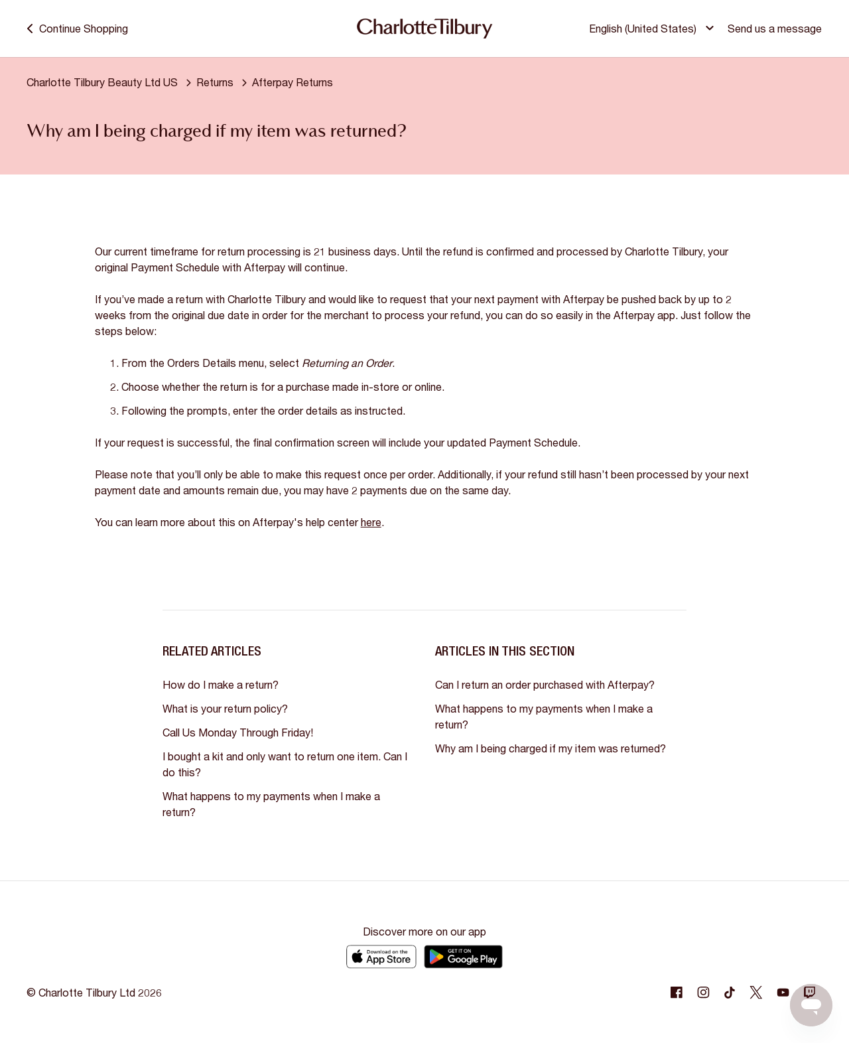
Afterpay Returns (292, 82)
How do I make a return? (221, 684)
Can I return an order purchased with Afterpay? (545, 684)
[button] (654, 29)
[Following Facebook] (676, 992)
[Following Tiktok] (729, 992)
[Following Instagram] (703, 992)
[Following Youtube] (782, 992)
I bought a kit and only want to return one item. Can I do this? (285, 764)
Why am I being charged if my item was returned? (550, 748)
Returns (214, 82)
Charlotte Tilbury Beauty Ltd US (102, 82)
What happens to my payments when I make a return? (271, 804)
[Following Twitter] (756, 992)
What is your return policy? (225, 708)
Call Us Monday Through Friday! (238, 732)
